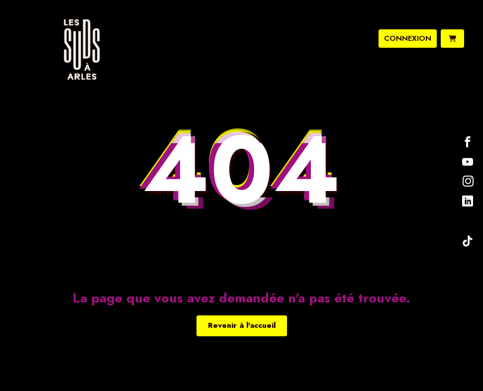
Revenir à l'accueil (242, 325)
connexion (407, 38)
